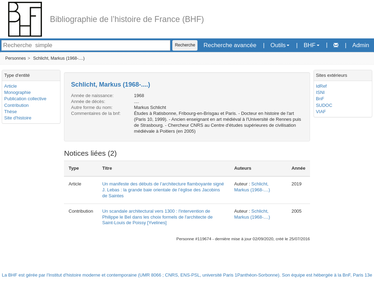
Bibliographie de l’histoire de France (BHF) (127, 19)
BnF (320, 98)
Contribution (16, 105)
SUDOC (324, 105)
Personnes (15, 58)
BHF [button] (311, 45)
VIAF (321, 111)
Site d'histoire (17, 117)
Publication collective (25, 98)
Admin (360, 45)
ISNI (320, 92)
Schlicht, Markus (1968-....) (59, 58)
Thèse (10, 111)
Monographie (17, 92)
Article (10, 86)
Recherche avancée (229, 45)
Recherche (185, 45)
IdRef (321, 86)
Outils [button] (280, 45)
